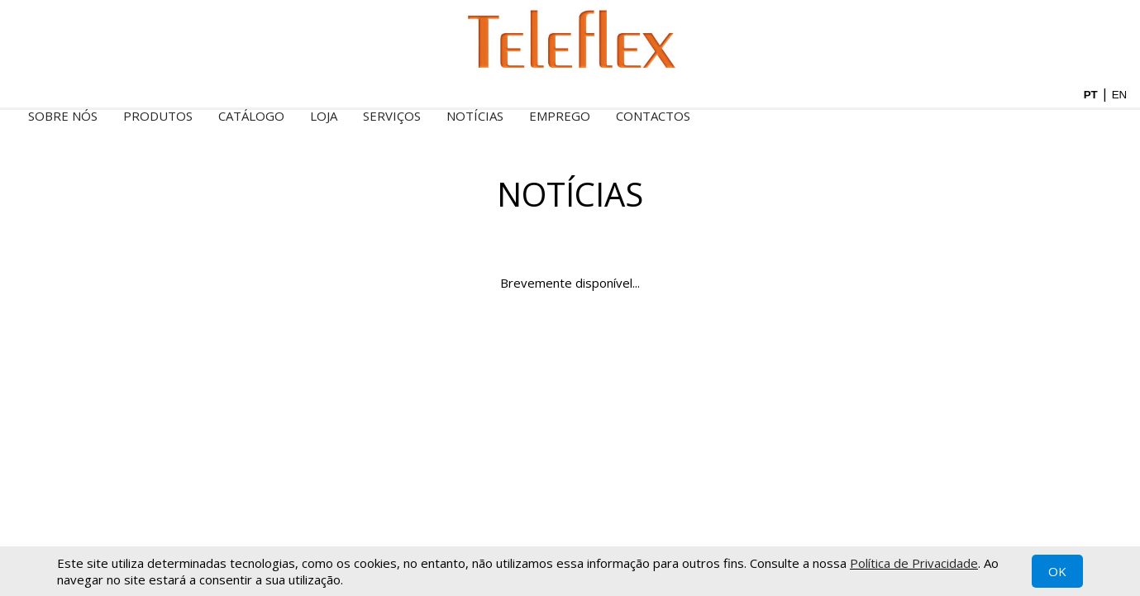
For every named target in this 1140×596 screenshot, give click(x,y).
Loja (323, 115)
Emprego (559, 115)
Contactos (653, 115)
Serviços (392, 115)
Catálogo (251, 115)
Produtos (158, 115)
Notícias (474, 115)
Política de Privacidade (914, 563)
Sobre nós (63, 115)
